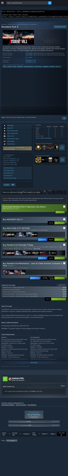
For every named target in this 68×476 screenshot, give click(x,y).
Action (4, 67)
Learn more (6, 210)
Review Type (4, 437)
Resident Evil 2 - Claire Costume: (23, 250)
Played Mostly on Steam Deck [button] (9, 447)
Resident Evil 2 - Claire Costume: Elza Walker (35, 248)
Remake (52, 67)
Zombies (10, 67)
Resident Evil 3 (26, 231)
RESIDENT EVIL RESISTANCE (39, 231)
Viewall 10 (62, 160)
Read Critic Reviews (18, 381)
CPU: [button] (35, 447)
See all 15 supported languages (43, 139)
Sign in (3, 118)
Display (52, 437)
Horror (14, 67)
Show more (37, 250)
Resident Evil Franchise (22, 25)
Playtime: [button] (44, 444)
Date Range (34, 437)
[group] (34, 445)
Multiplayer (20, 67)
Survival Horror (38, 67)
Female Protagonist (28, 67)
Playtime (44, 437)
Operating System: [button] (25, 447)
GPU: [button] (41, 447)
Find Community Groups (10, 179)
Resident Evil (12, 163)
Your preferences (32, 406)
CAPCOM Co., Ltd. (31, 61)
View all (63, 387)
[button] (17, 149)
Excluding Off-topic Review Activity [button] (30, 444)
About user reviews (21, 406)
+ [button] (60, 67)
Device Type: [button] (49, 447)
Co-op (57, 67)
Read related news (8, 174)
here (33, 392)
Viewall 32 (62, 148)
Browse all (61, 286)
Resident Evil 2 (17, 231)
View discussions (8, 176)
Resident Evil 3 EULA (9, 150)
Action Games (11, 25)
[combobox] (27, 3)
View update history (9, 171)
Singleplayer (46, 67)
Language (26, 437)
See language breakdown (8, 406)
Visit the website (9, 169)
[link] (47, 279)
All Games (4, 25)
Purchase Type (14, 437)
